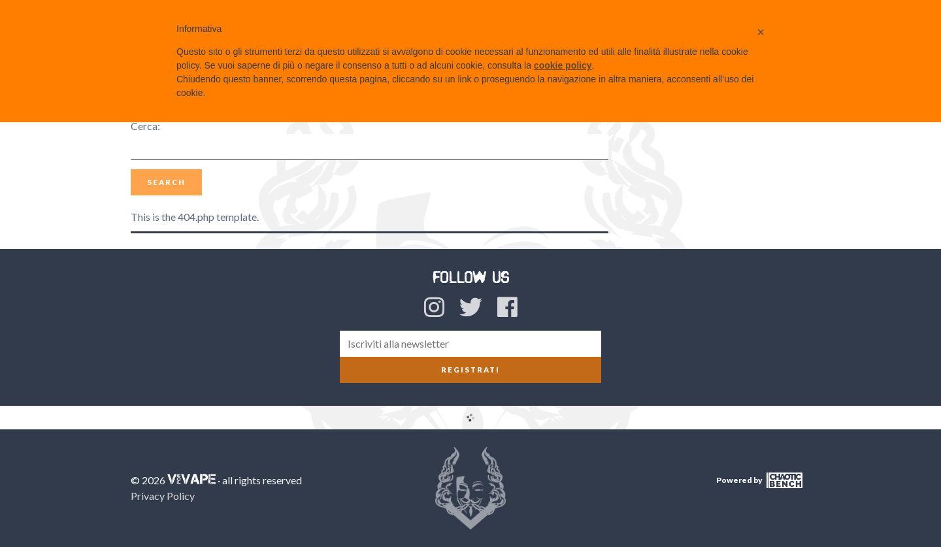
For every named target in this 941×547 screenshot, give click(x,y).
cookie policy (563, 65)
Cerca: (145, 126)
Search (166, 182)
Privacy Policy (163, 495)
